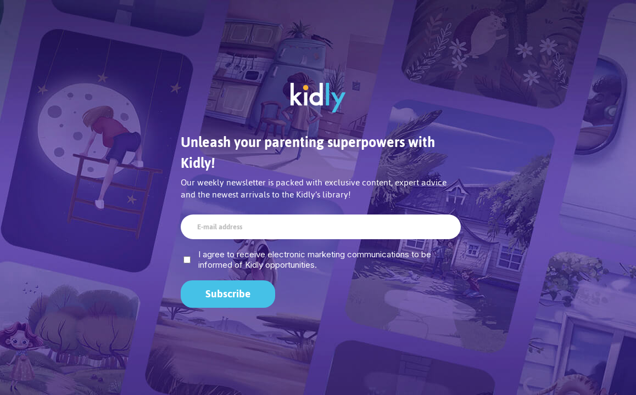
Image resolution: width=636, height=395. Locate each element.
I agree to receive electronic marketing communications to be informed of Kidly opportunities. (314, 259)
